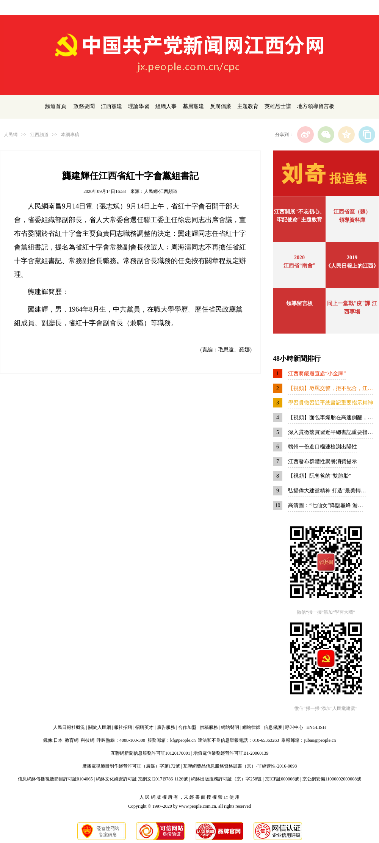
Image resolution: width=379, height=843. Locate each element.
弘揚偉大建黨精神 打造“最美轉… (327, 491)
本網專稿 (70, 134)
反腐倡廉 (220, 106)
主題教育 (247, 106)
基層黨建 (193, 106)
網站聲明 (230, 727)
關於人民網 (99, 727)
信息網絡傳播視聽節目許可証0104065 (55, 779)
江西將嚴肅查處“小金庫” (317, 373)
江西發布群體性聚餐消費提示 (322, 461)
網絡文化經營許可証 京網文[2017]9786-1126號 (142, 779)
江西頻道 (39, 134)
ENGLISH (316, 727)
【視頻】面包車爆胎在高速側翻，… (330, 417)
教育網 (71, 740)
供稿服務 (209, 727)
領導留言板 (299, 303)
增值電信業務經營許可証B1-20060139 (230, 753)
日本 (58, 740)
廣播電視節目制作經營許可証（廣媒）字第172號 (131, 766)
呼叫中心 (294, 727)
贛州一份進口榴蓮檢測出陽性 (322, 447)
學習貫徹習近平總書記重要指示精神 (330, 403)
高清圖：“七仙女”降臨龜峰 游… (325, 505)
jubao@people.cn (320, 740)
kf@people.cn (183, 740)
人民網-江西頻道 (160, 191)
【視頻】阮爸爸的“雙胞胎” (319, 476)
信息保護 (273, 727)
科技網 (87, 740)
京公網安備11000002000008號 (332, 779)
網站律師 (251, 727)
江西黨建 (111, 106)
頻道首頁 (55, 106)
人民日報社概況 (69, 727)
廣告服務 (166, 727)
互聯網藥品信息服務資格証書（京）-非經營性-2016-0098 (240, 766)
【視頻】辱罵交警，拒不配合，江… (330, 388)
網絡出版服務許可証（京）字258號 (226, 779)
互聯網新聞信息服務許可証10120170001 (150, 753)
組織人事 (166, 106)
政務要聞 (84, 106)
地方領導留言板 (315, 106)
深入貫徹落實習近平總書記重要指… (330, 432)
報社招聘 (123, 727)
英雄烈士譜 (278, 106)
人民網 (10, 134)
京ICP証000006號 (282, 779)
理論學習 (138, 106)
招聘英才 (144, 727)
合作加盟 (187, 727)
